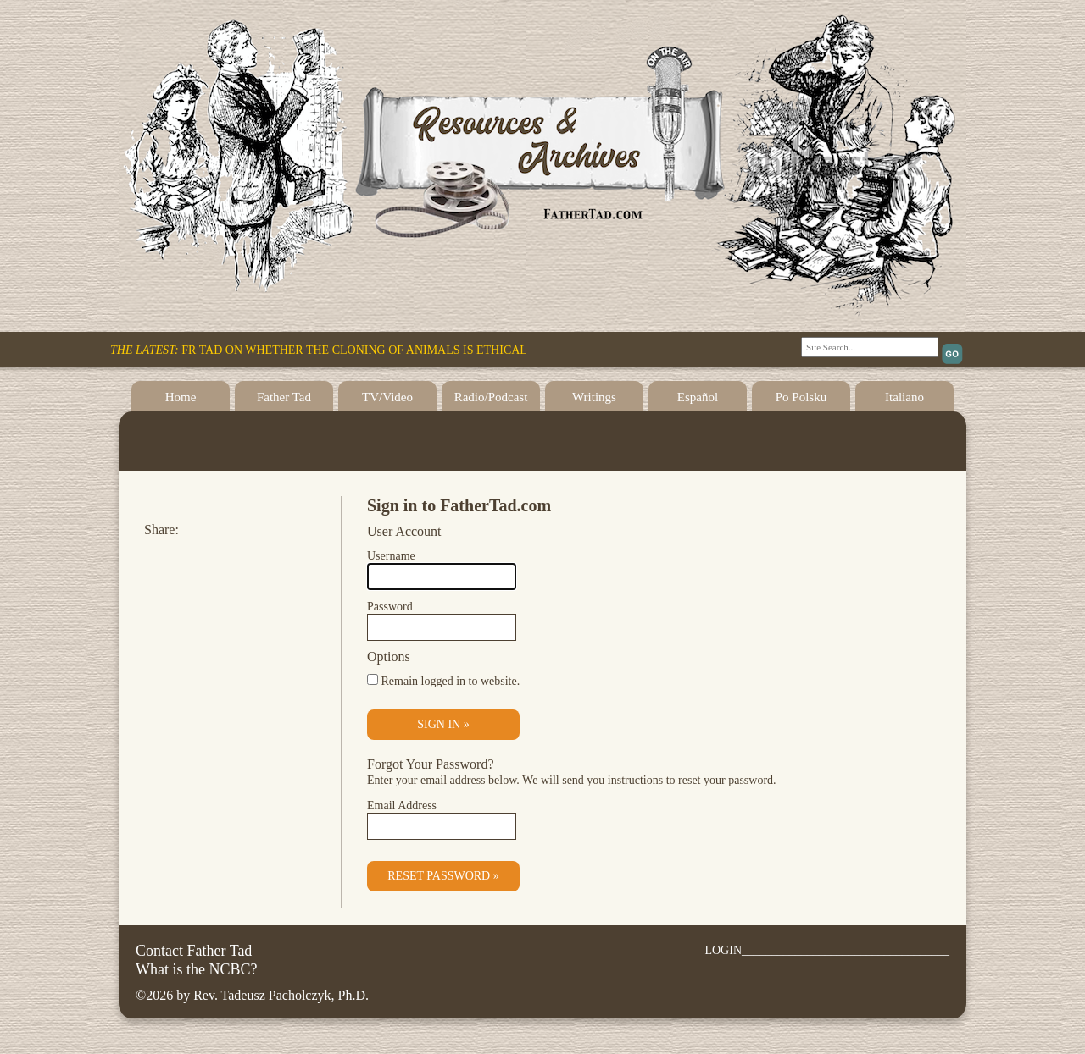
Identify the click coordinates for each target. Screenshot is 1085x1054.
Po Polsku (801, 397)
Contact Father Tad (194, 950)
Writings (594, 397)
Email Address (402, 805)
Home (181, 397)
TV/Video (387, 397)
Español (697, 397)
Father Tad (284, 397)
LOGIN (723, 950)
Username (391, 555)
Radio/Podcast (491, 397)
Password (390, 606)
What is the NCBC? (196, 969)
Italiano (904, 397)
